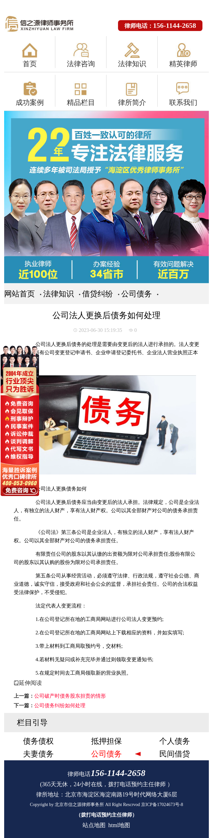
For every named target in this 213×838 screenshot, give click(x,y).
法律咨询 (81, 64)
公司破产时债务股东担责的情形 (70, 696)
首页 (30, 64)
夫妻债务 (38, 754)
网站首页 (19, 294)
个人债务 (174, 741)
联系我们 (183, 102)
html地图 (119, 825)
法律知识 (132, 64)
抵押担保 (106, 741)
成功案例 (30, 102)
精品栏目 (81, 102)
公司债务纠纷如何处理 (59, 705)
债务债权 (38, 741)
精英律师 (183, 64)
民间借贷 (174, 754)
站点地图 (94, 825)
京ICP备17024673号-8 (162, 804)
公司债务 (136, 294)
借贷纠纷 (97, 294)
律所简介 (132, 102)
